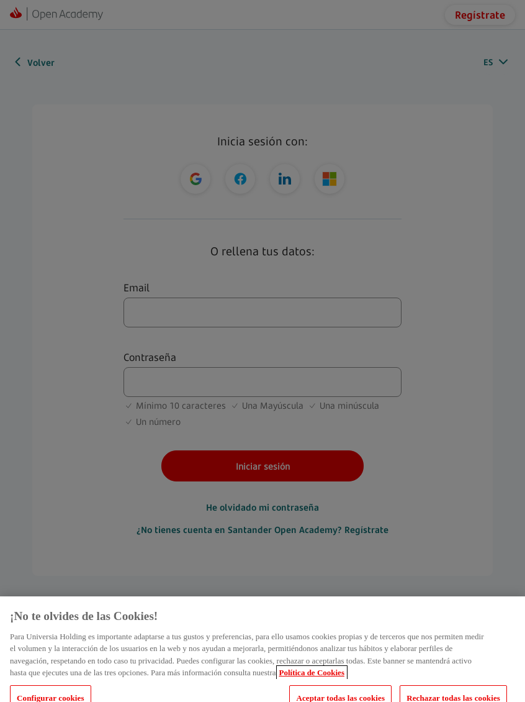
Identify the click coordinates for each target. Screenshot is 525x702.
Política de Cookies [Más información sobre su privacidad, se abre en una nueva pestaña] (311, 678)
